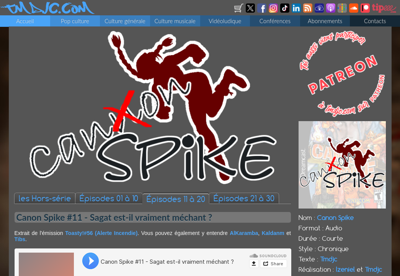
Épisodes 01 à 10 (109, 199)
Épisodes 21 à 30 (244, 199)
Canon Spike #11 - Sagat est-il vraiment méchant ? (114, 217)
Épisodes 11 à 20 (176, 199)
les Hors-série (45, 199)
